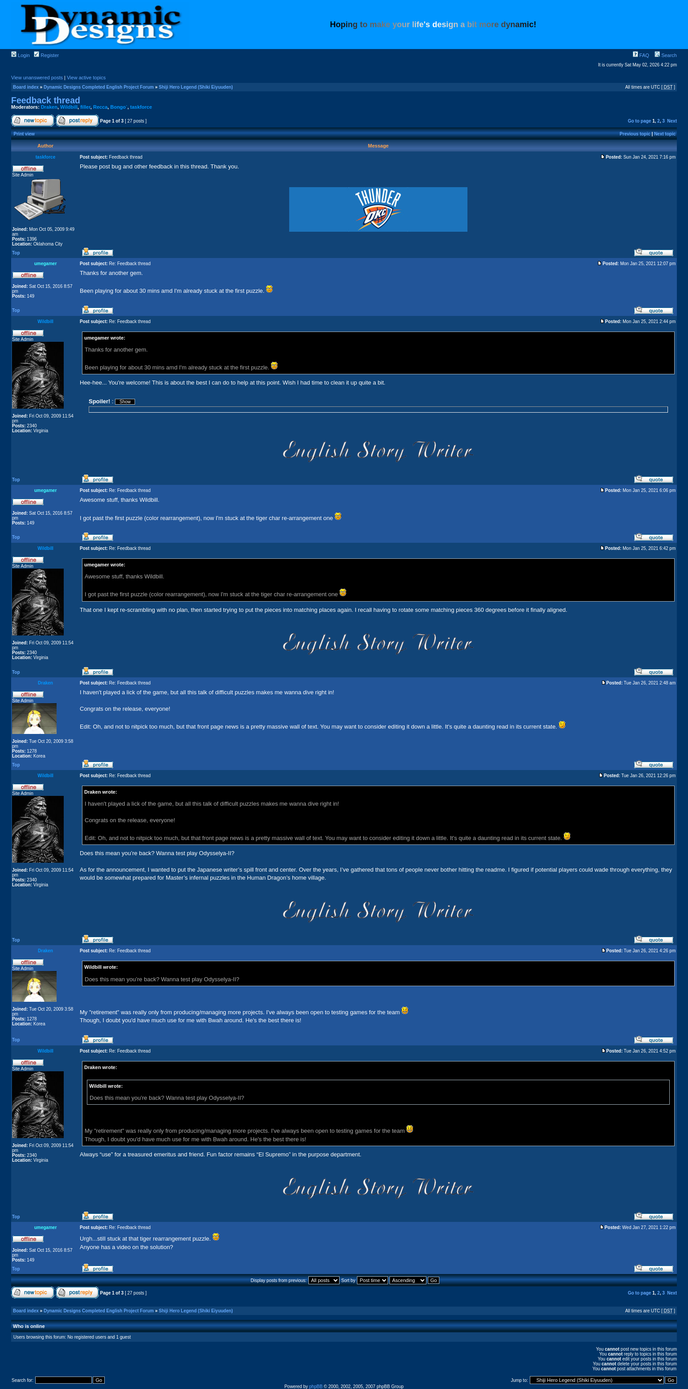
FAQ (641, 55)
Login (20, 55)
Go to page (639, 121)
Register (46, 55)
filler (85, 107)
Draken (49, 107)
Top (16, 252)
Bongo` (118, 107)
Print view (24, 133)
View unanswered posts (37, 77)
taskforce (141, 107)
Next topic (665, 133)
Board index (26, 87)
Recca (100, 107)
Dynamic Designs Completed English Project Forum (99, 87)
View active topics (86, 77)
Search (666, 55)
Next (672, 121)
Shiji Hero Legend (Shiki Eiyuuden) (196, 87)
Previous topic (635, 133)
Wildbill (69, 107)
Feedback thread (45, 100)
